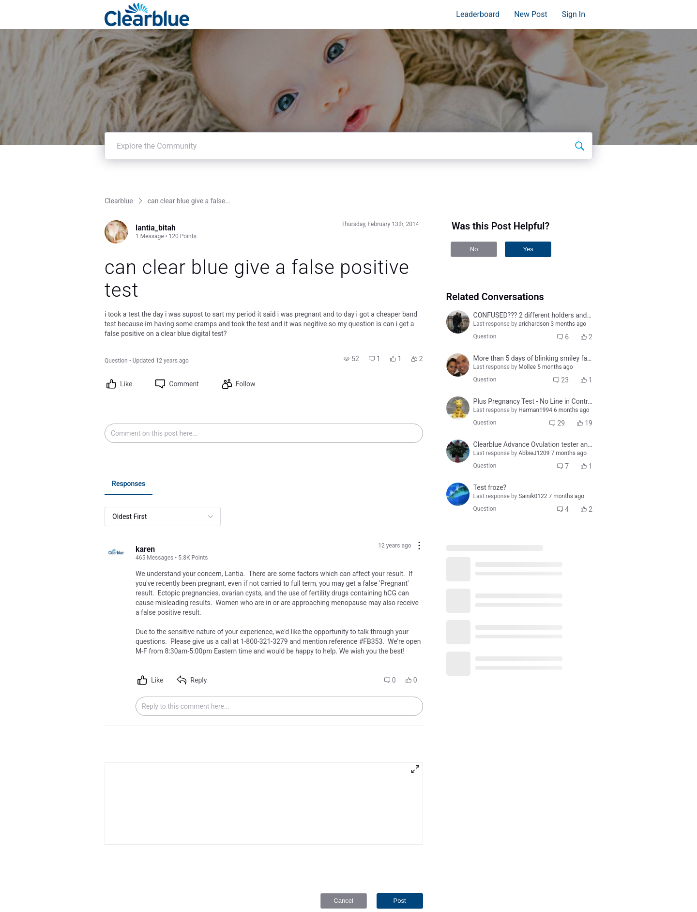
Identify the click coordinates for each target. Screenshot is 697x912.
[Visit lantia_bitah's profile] (116, 195)
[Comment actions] (419, 510)
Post (400, 864)
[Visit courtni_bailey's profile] (458, 414)
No (474, 212)
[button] (351, 322)
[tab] (128, 448)
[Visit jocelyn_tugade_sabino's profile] (458, 328)
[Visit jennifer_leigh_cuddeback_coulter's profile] (458, 458)
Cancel (343, 864)
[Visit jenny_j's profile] (458, 371)
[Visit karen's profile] (116, 517)
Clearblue (119, 164)
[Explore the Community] (579, 109)
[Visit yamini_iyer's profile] (458, 285)
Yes (528, 212)
